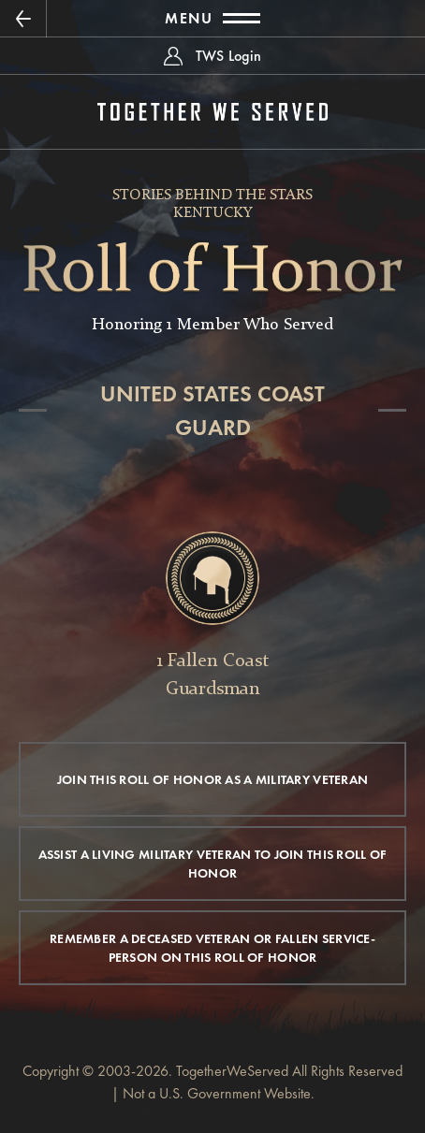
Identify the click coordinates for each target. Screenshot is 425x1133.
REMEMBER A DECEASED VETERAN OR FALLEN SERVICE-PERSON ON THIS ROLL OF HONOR (212, 948)
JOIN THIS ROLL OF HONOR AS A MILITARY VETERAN (213, 779)
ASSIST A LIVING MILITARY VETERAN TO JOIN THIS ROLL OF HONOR (213, 863)
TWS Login (229, 55)
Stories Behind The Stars (212, 195)
